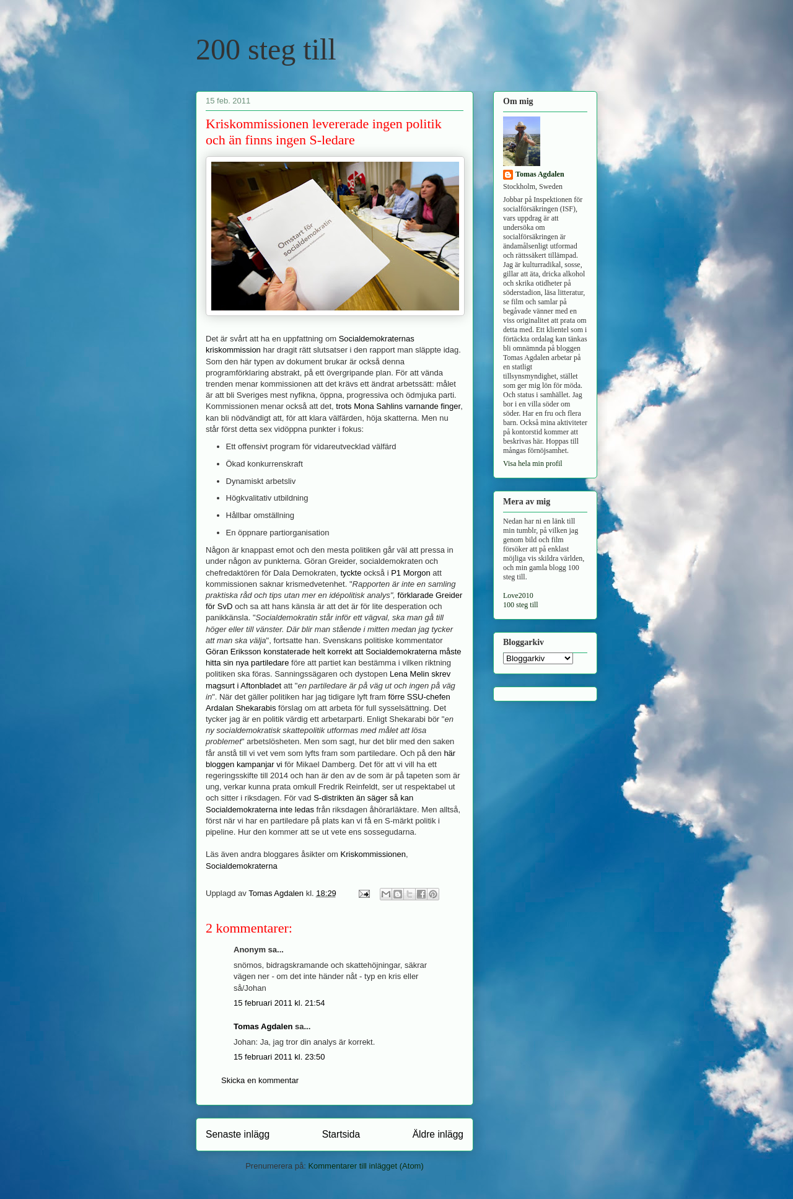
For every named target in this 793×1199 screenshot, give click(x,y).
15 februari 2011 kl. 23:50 (279, 1056)
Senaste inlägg (237, 1134)
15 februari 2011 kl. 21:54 (279, 1003)
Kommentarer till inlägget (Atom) (365, 1165)
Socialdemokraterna (242, 866)
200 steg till (266, 49)
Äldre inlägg (438, 1134)
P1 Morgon (411, 573)
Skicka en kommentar (260, 1080)
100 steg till (520, 604)
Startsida (341, 1134)
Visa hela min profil (533, 463)
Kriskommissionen (373, 854)
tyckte (351, 573)
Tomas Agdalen (263, 1026)
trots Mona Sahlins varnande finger (398, 406)
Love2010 (518, 595)
